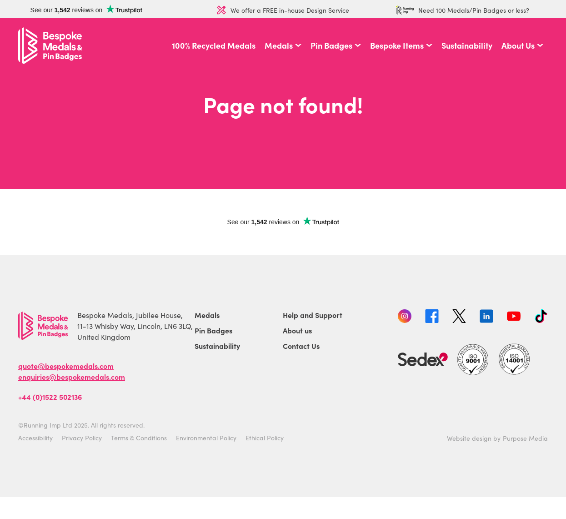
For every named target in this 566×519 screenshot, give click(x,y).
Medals (279, 45)
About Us (518, 45)
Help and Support (312, 315)
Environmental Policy (206, 437)
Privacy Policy (82, 437)
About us (297, 330)
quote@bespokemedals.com (66, 366)
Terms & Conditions (139, 437)
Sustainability (466, 45)
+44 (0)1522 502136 (50, 397)
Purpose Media (525, 438)
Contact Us (301, 346)
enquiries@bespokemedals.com (71, 377)
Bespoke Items (397, 45)
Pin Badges (331, 45)
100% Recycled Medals (213, 45)
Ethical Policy (264, 437)
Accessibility (35, 437)
